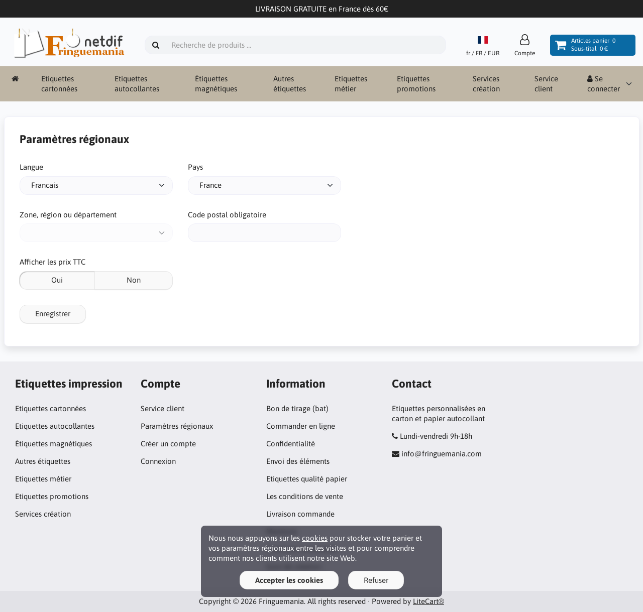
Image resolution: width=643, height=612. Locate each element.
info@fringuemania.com (441, 453)
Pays (195, 167)
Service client (546, 83)
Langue (31, 167)
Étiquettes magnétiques (216, 83)
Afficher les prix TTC (52, 262)
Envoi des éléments (298, 461)
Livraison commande (300, 514)
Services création (486, 83)
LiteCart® (428, 601)
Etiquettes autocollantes (137, 83)
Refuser (376, 580)
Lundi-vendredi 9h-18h (436, 436)
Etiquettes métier (351, 83)
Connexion (158, 461)
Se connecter (603, 83)
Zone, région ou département (68, 214)
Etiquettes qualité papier (306, 478)
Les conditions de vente (304, 496)
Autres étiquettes (289, 83)
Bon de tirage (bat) (297, 408)
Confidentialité (290, 443)
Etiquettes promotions (416, 83)
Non (134, 280)
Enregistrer (52, 313)
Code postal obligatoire (227, 214)
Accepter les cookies (289, 580)
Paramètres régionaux (177, 426)
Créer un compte (168, 443)
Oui (57, 280)
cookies (315, 538)
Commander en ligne (300, 426)
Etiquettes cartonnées (59, 83)
